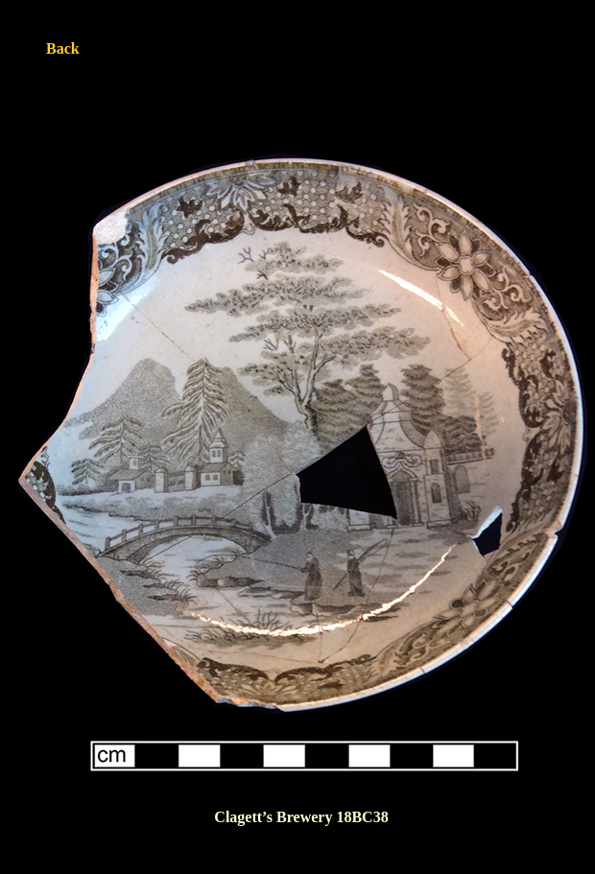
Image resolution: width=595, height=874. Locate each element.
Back (63, 48)
